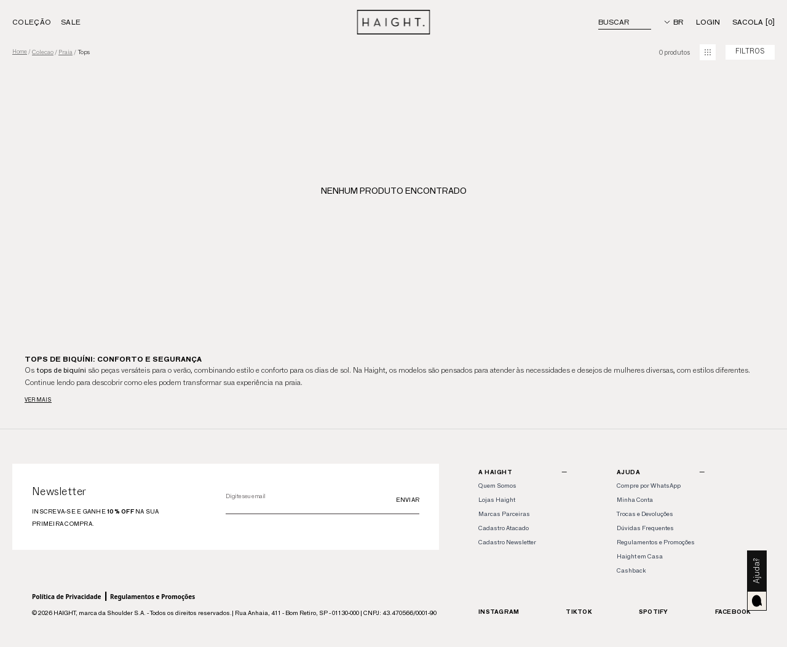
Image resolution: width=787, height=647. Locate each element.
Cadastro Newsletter (507, 542)
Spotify (653, 612)
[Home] (393, 22)
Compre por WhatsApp (649, 486)
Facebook (733, 612)
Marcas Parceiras (504, 514)
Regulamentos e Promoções (152, 596)
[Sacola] (753, 22)
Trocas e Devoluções (645, 514)
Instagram (498, 612)
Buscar (614, 21)
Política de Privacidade (66, 596)
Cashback (631, 570)
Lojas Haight (496, 500)
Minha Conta (635, 500)
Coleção (31, 21)
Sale (71, 21)
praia (65, 52)
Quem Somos (497, 486)
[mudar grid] (708, 52)
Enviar (408, 500)
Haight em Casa (640, 556)
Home (19, 52)
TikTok (579, 612)
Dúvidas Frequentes (645, 528)
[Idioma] (673, 22)
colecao (42, 52)
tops (83, 52)
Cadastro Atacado (503, 528)
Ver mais (38, 399)
